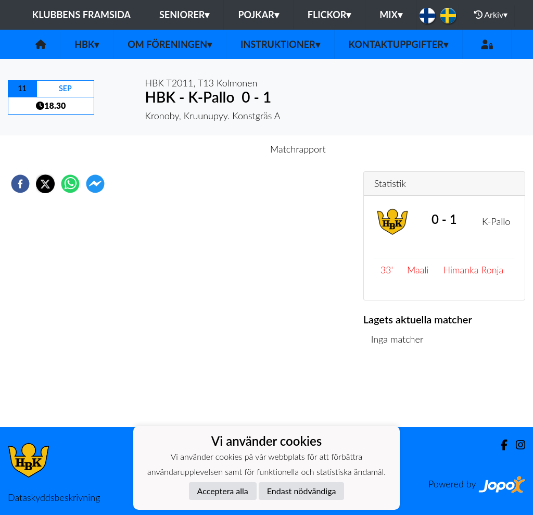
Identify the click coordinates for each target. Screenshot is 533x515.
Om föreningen (170, 44)
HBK (86, 44)
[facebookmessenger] (95, 183)
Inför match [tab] (230, 149)
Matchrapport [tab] (297, 149)
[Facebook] (499, 444)
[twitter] (45, 183)
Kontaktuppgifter (398, 44)
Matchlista (397, 392)
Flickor (329, 14)
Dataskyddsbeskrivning (54, 497)
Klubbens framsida (81, 14)
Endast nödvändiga (301, 491)
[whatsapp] (70, 183)
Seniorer (184, 14)
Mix (390, 14)
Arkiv (490, 14)
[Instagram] (516, 444)
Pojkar (258, 14)
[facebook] (20, 183)
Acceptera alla (222, 491)
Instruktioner (280, 44)
